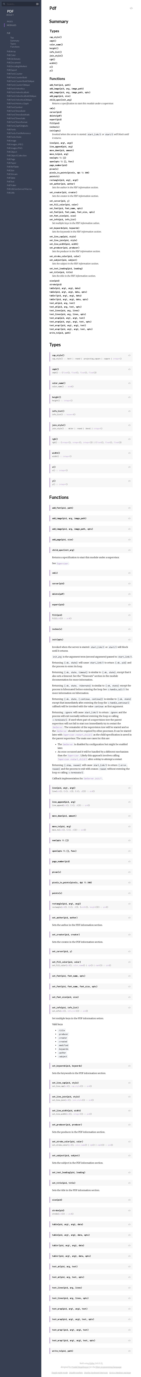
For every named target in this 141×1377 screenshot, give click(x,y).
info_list (72, 1011)
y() (51, 70)
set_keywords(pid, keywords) (64, 228)
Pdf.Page (13, 159)
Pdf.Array (13, 51)
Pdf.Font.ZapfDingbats (19, 125)
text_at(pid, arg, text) (62, 303)
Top (12, 37)
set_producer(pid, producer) (64, 248)
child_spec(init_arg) (61, 100)
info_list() (56, 52)
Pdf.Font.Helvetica (17, 88)
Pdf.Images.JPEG (17, 144)
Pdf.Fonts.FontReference (20, 133)
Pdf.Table (13, 177)
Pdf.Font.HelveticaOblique (21, 99)
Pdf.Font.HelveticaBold (19, 92)
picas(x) (54, 169)
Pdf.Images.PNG (16, 148)
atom (69, 386)
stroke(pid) (56, 284)
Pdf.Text (12, 181)
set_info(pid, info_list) (63, 219)
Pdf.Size (12, 170)
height (93, 907)
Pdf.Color (13, 55)
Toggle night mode (59, 1373)
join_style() (56, 56)
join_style (77, 1100)
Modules (11, 25)
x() (51, 67)
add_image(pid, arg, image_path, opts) (70, 92)
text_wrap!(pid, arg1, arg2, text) (68, 325)
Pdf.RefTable (14, 166)
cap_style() (56, 37)
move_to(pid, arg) (59, 154)
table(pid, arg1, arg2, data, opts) (68, 292)
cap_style (75, 1086)
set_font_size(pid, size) (63, 216)
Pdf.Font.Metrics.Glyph (19, 103)
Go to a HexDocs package (120, 1373)
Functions (16, 46)
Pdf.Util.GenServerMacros (21, 189)
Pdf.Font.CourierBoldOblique (22, 81)
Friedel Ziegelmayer (80, 1367)
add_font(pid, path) (60, 85)
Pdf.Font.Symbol (16, 107)
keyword (70, 414)
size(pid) (54, 281)
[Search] (21, 4)
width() (53, 63)
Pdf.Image (13, 140)
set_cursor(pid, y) (59, 201)
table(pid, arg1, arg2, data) (65, 288)
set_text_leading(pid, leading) (66, 268)
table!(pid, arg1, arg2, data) (66, 295)
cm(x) (52, 108)
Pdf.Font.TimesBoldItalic (20, 114)
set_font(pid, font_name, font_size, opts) (72, 212)
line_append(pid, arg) (61, 146)
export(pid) (56, 119)
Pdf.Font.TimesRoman (19, 122)
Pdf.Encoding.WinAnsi (18, 66)
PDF (10, 11)
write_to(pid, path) (60, 333)
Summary (14, 40)
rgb (89, 965)
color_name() (56, 44)
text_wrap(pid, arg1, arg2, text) (67, 318)
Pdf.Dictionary (15, 58)
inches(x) (54, 127)
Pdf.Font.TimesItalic (18, 118)
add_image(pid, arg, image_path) (67, 88)
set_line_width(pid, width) (64, 244)
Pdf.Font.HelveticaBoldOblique (23, 96)
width (83, 907)
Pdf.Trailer (13, 185)
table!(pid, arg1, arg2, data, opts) (69, 299)
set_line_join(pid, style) (63, 240)
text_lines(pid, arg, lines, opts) (68, 314)
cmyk (97, 965)
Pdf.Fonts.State (16, 137)
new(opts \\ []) (58, 158)
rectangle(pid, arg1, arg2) (64, 180)
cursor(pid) (56, 112)
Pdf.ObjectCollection (18, 155)
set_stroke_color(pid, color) (65, 256)
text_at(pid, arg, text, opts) (66, 307)
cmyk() (53, 41)
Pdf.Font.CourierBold (18, 77)
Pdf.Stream (14, 174)
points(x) (54, 176)
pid (58, 618)
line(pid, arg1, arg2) (61, 143)
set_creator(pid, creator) (63, 192)
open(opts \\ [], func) (62, 161)
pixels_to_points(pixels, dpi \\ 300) (69, 172)
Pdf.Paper (13, 163)
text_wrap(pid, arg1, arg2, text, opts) (70, 321)
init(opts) (55, 130)
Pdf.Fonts (13, 129)
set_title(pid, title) (61, 272)
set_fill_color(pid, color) (64, 204)
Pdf (10, 33)
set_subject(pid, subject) (63, 260)
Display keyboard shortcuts (96, 1373)
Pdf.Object (14, 151)
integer (116, 359)
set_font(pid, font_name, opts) (66, 208)
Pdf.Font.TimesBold (18, 110)
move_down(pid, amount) (62, 150)
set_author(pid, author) (62, 184)
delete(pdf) (56, 116)
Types (15, 43)
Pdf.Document (15, 62)
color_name (78, 965)
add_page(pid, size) (60, 96)
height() (54, 48)
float (65, 373)
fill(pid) (54, 123)
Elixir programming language (108, 1367)
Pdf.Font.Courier (16, 73)
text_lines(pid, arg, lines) (64, 310)
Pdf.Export (14, 70)
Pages (10, 21)
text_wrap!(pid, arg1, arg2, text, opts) (71, 329)
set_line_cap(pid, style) (63, 236)
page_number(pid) (58, 165)
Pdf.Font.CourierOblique (20, 84)
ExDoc (92, 1363)
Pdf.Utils (12, 192)
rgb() (52, 59)
